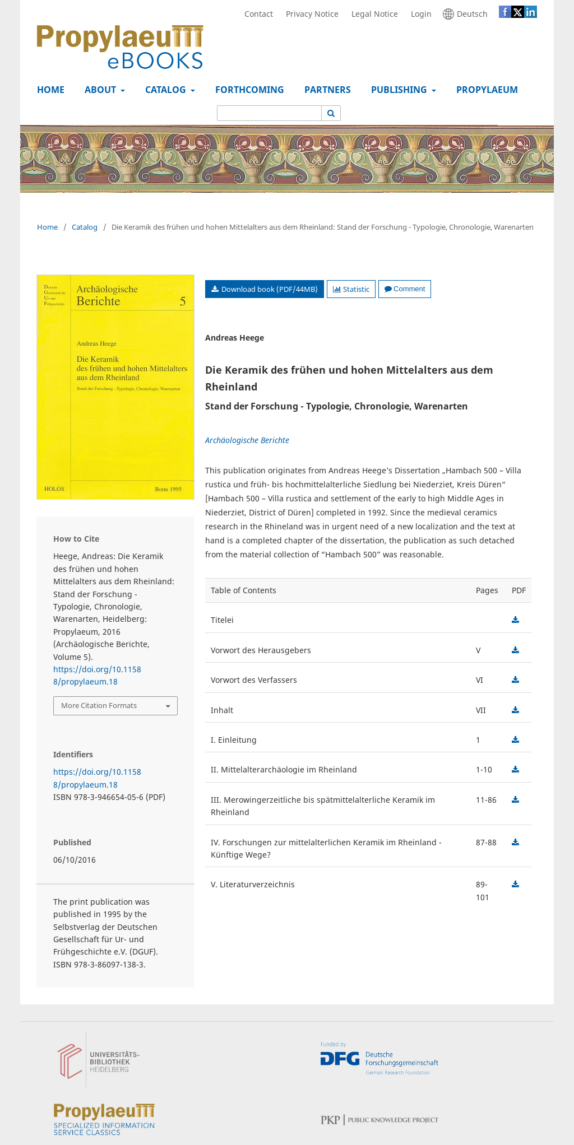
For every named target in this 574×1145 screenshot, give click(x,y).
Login (418, 14)
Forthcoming (247, 89)
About (99, 89)
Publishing (398, 89)
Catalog (164, 89)
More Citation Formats (99, 705)
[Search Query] (269, 113)
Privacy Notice (309, 14)
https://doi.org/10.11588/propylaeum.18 (97, 675)
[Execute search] (331, 113)
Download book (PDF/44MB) (269, 289)
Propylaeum (485, 89)
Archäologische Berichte (247, 440)
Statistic (351, 289)
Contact (256, 14)
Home (48, 89)
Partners (325, 89)
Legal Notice (372, 14)
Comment (405, 289)
